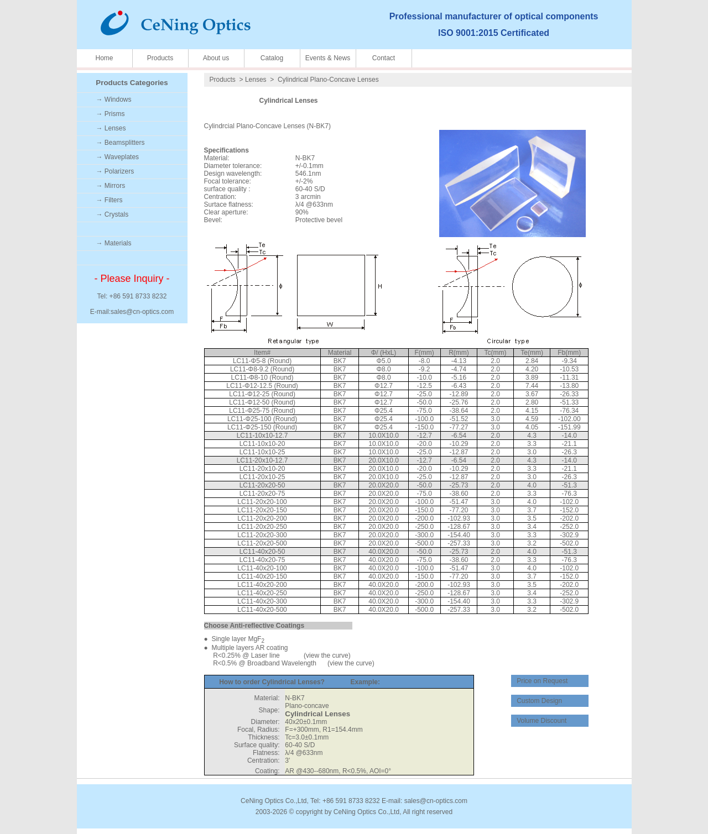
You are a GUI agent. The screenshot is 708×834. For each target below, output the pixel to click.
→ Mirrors (111, 186)
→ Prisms (110, 114)
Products (160, 58)
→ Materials (114, 243)
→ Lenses (111, 128)
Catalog (272, 58)
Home (104, 58)
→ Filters (109, 200)
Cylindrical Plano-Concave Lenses (328, 79)
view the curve (327, 655)
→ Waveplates (117, 157)
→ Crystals (112, 214)
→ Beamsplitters (120, 142)
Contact (383, 58)
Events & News (327, 58)
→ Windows (114, 99)
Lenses (256, 79)
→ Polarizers (115, 171)
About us (216, 58)
